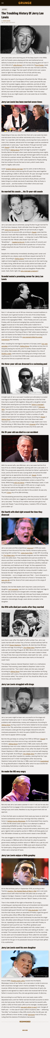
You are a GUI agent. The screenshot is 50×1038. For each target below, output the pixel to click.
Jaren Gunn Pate (26, 553)
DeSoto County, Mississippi (16, 821)
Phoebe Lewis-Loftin (18, 981)
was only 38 (5, 580)
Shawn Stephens (15, 645)
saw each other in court (29, 1007)
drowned (32, 424)
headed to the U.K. (18, 242)
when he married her (12, 230)
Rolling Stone (13, 744)
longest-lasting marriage (14, 169)
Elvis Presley (39, 65)
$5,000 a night (6, 353)
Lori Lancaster (13, 589)
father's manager (38, 404)
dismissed (31, 1014)
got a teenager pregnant (29, 271)
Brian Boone (6, 21)
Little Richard (17, 65)
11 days (9, 492)
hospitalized (44, 761)
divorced (30, 548)
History (4, 9)
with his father (19, 482)
